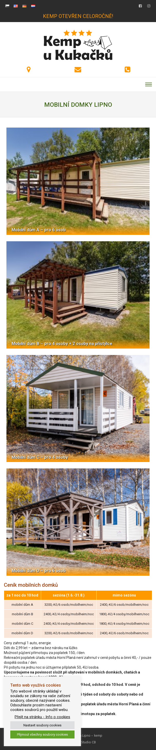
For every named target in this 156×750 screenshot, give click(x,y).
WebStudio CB (85, 742)
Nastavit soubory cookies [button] (42, 725)
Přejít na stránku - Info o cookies (42, 717)
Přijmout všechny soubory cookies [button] (42, 734)
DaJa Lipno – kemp (88, 735)
